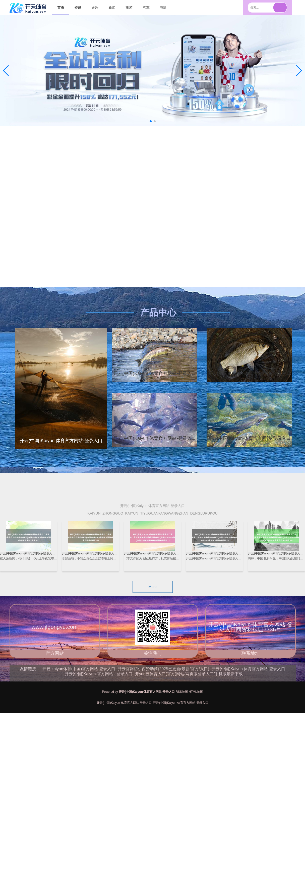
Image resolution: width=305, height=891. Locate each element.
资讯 (77, 8)
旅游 (129, 8)
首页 (60, 8)
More (153, 587)
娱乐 (94, 8)
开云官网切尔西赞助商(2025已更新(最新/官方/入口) (163, 669)
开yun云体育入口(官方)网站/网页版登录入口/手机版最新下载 (189, 674)
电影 (163, 8)
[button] (299, 70)
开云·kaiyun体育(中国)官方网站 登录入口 (78, 669)
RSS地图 (182, 692)
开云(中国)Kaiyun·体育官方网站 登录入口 (248, 669)
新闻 (111, 8)
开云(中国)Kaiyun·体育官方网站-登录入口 (154, 373)
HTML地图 (196, 692)
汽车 (146, 8)
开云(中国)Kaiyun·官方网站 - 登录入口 (99, 674)
